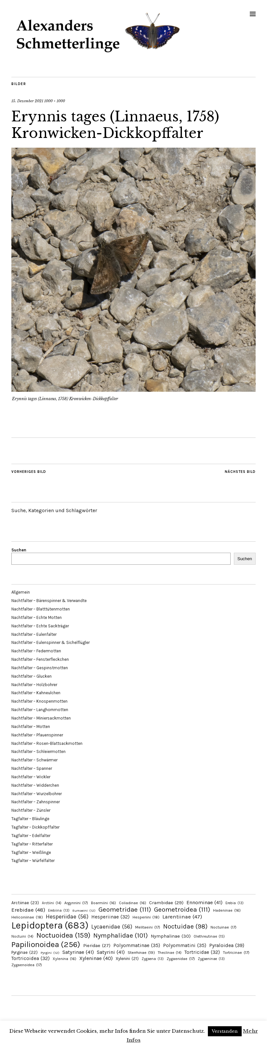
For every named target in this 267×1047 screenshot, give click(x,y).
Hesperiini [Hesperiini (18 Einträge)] (146, 917)
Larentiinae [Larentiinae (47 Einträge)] (182, 917)
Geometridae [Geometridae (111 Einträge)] (124, 909)
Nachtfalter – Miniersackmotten (41, 718)
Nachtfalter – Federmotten (36, 650)
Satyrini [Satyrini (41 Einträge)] (111, 952)
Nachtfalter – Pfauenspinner (37, 735)
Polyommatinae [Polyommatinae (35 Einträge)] (136, 945)
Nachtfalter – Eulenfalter (34, 634)
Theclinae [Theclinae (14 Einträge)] (170, 953)
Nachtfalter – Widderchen (35, 785)
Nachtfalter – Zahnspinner (35, 801)
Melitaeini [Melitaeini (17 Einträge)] (147, 927)
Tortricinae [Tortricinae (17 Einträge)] (236, 952)
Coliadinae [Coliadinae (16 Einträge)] (132, 903)
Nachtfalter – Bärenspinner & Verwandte (49, 600)
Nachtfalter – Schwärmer (34, 760)
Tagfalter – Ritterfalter (32, 844)
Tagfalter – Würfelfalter (33, 860)
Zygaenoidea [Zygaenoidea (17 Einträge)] (26, 965)
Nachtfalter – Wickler (30, 776)
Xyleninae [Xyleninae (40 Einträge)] (96, 958)
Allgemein (20, 592)
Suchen (18, 550)
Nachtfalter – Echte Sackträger (40, 625)
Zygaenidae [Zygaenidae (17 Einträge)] (181, 958)
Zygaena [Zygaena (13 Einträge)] (153, 959)
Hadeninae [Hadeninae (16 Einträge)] (227, 910)
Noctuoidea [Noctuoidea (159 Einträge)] (63, 935)
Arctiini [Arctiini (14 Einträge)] (51, 903)
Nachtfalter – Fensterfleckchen (40, 659)
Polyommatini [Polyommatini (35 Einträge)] (184, 945)
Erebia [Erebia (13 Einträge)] (234, 903)
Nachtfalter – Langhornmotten (39, 709)
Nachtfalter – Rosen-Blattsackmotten (47, 743)
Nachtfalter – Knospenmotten (39, 701)
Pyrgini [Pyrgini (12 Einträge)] (50, 953)
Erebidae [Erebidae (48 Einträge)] (28, 909)
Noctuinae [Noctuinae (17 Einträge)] (223, 927)
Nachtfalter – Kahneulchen (35, 692)
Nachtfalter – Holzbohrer (34, 684)
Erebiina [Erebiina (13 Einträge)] (59, 910)
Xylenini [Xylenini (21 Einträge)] (127, 958)
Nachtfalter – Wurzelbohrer (36, 793)
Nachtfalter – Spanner (31, 768)
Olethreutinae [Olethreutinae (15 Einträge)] (209, 936)
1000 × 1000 (54, 101)
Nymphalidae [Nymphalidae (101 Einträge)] (120, 935)
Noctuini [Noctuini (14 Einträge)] (22, 936)
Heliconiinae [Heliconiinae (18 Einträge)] (27, 917)
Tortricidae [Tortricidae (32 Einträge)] (202, 952)
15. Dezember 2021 (27, 101)
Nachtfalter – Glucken (31, 676)
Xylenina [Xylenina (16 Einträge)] (64, 958)
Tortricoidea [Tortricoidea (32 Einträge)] (30, 958)
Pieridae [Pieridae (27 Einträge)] (96, 945)
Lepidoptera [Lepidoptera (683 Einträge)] (49, 925)
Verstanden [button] (225, 1031)
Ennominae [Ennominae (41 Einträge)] (204, 902)
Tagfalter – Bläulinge (30, 818)
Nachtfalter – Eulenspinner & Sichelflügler (50, 642)
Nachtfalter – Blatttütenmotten (40, 609)
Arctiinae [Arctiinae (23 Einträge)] (25, 902)
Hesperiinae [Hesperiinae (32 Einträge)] (110, 917)
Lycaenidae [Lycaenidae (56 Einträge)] (111, 926)
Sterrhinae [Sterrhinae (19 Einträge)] (141, 952)
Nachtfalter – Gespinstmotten (39, 667)
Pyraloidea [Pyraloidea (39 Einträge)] (226, 945)
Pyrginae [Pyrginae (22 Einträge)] (24, 952)
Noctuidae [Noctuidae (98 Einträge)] (185, 926)
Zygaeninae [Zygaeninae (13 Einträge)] (211, 959)
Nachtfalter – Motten (30, 726)
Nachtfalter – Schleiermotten (38, 751)
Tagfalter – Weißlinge (31, 852)
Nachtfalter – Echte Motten (36, 617)
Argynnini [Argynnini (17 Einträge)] (76, 903)
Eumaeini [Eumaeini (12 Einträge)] (83, 910)
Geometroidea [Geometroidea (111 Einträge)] (182, 909)
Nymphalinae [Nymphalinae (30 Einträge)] (171, 936)
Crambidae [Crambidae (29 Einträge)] (166, 902)
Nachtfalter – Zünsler (30, 810)
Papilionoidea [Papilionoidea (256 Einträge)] (45, 944)
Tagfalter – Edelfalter (30, 835)
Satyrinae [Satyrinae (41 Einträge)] (78, 952)
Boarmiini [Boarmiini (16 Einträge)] (103, 903)
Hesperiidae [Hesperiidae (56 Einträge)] (67, 916)
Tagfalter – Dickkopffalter (35, 827)
